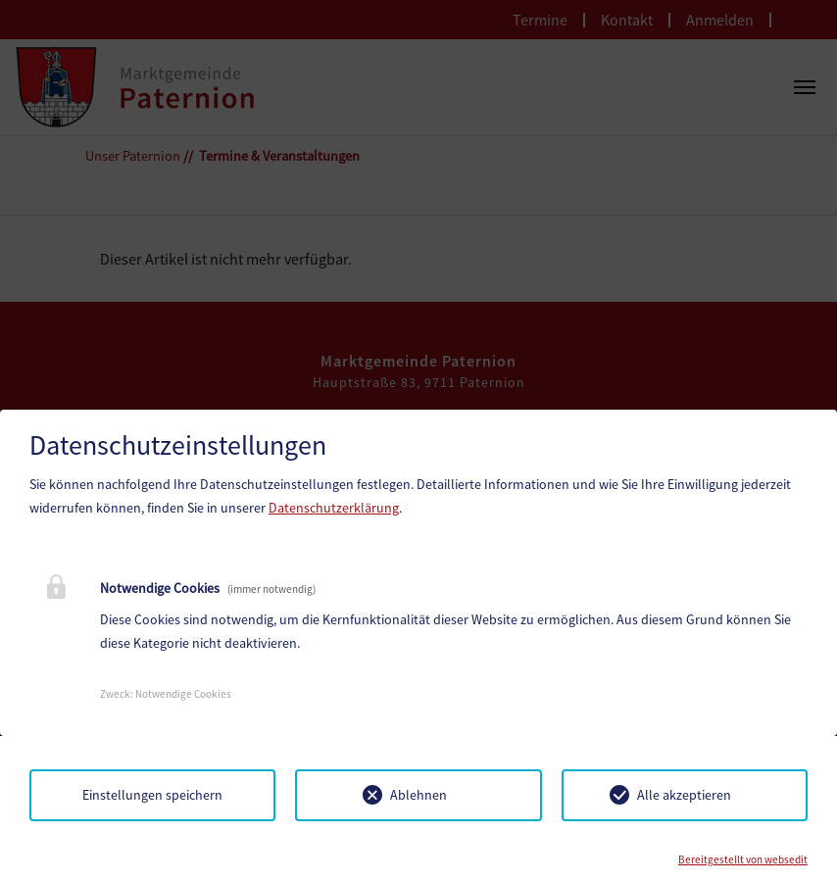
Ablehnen (418, 795)
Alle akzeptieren (684, 795)
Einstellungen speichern (152, 795)
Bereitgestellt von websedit (743, 859)
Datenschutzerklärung (334, 507)
